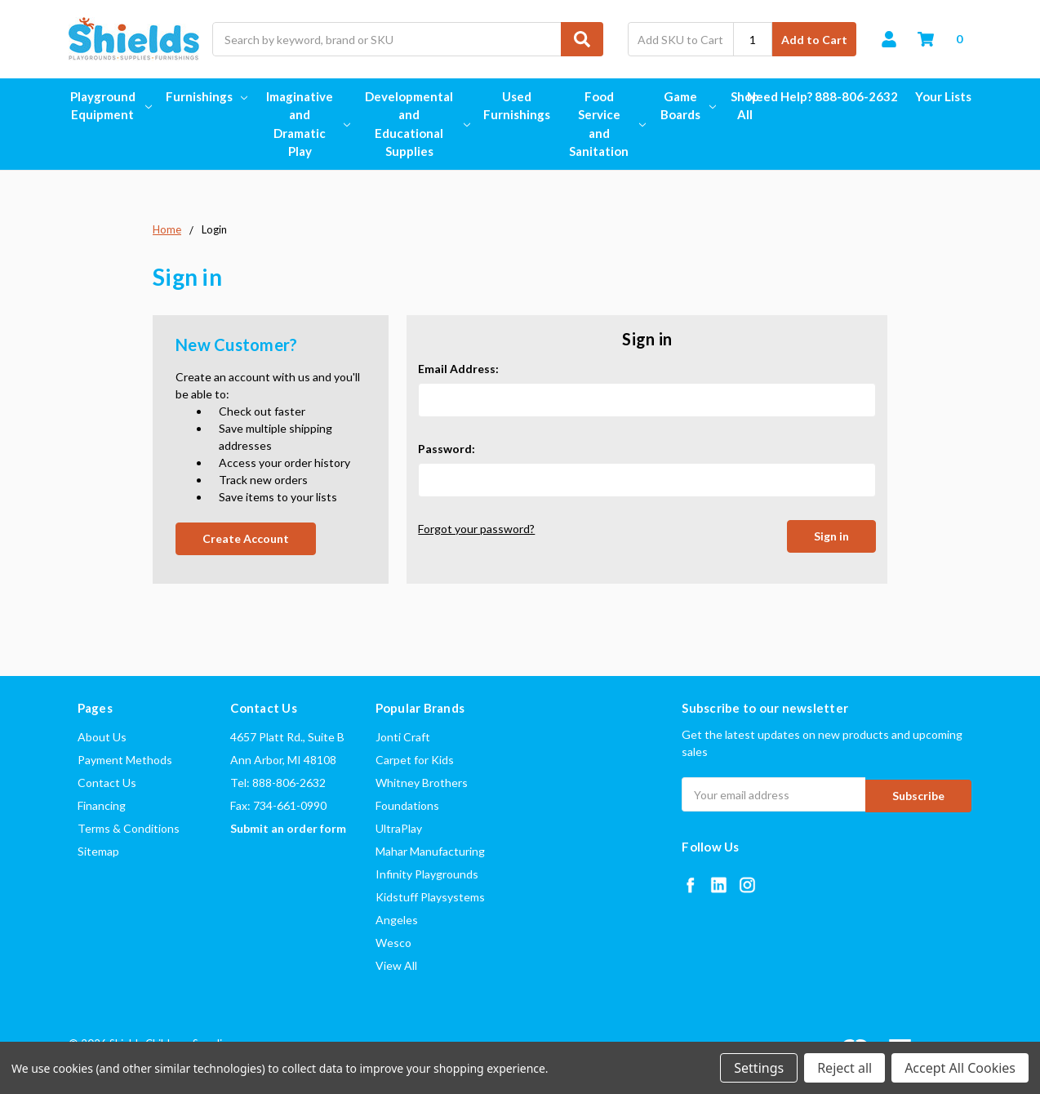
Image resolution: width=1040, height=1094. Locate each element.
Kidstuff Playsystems (430, 897)
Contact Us (107, 782)
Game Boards (686, 105)
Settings (759, 1068)
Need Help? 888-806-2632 (822, 96)
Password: (446, 449)
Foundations (407, 805)
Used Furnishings (516, 105)
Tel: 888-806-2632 (278, 782)
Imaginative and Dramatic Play (306, 124)
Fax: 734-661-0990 (278, 805)
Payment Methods (125, 760)
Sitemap (98, 851)
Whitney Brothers (422, 782)
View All (396, 965)
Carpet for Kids (415, 760)
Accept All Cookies (960, 1068)
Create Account (245, 538)
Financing (102, 805)
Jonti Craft (403, 737)
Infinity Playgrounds (427, 874)
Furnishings (206, 96)
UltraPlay (399, 828)
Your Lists (943, 96)
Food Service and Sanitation (605, 124)
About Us (102, 737)
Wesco (393, 942)
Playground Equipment (109, 105)
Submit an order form (288, 828)
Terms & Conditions (129, 828)
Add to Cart (814, 40)
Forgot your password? (476, 529)
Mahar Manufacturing (430, 851)
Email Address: (458, 369)
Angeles (397, 920)
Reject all (844, 1068)
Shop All (745, 105)
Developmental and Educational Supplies (415, 124)
